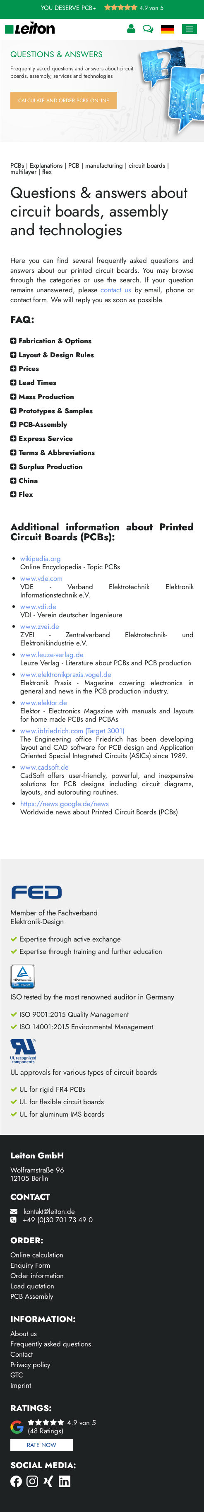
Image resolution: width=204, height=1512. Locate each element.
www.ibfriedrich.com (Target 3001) (72, 731)
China (28, 481)
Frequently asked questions (50, 1344)
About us (23, 1334)
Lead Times (37, 383)
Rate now (41, 1445)
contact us (116, 290)
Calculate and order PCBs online (63, 100)
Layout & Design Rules (56, 355)
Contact (21, 1354)
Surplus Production (51, 467)
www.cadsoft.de (44, 767)
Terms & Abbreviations (57, 452)
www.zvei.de (39, 626)
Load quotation (32, 1286)
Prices (29, 368)
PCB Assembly (31, 1296)
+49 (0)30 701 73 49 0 (58, 1220)
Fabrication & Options (55, 341)
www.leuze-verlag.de (52, 655)
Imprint (20, 1385)
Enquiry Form (30, 1265)
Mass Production (46, 397)
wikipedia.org (40, 558)
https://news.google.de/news (64, 804)
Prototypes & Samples (56, 411)
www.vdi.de (38, 607)
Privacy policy (30, 1365)
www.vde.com (41, 578)
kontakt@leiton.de (49, 1211)
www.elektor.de (43, 703)
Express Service (46, 438)
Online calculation (36, 1255)
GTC (16, 1375)
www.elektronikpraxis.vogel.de (65, 674)
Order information (37, 1276)
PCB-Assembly (43, 424)
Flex (26, 494)
